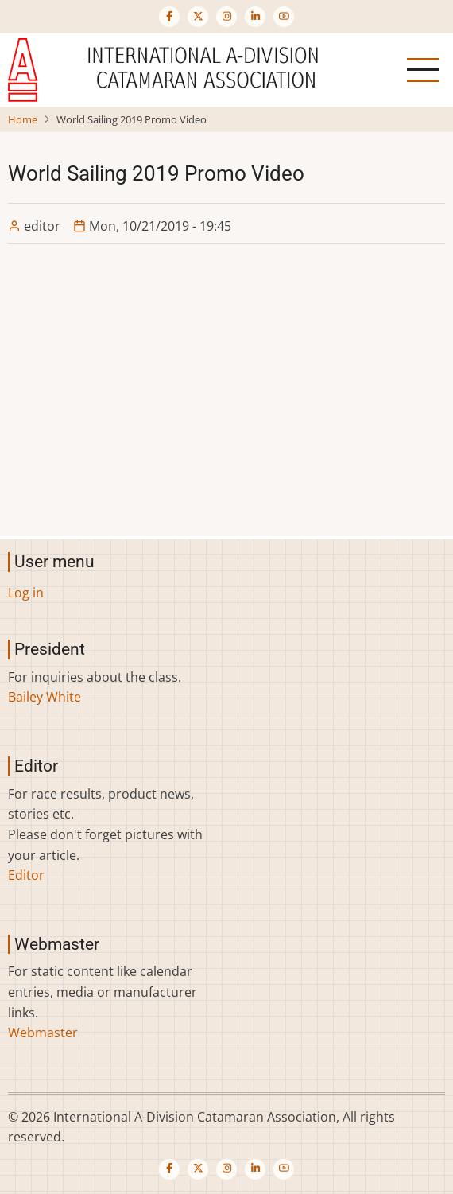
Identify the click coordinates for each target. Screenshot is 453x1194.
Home (22, 119)
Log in (26, 592)
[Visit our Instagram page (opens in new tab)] (226, 17)
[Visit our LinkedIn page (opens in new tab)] (255, 17)
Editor (26, 875)
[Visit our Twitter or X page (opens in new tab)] (198, 17)
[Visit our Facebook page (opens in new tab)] (169, 17)
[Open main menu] (423, 70)
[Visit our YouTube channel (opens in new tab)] (284, 17)
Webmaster (43, 1032)
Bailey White (44, 697)
